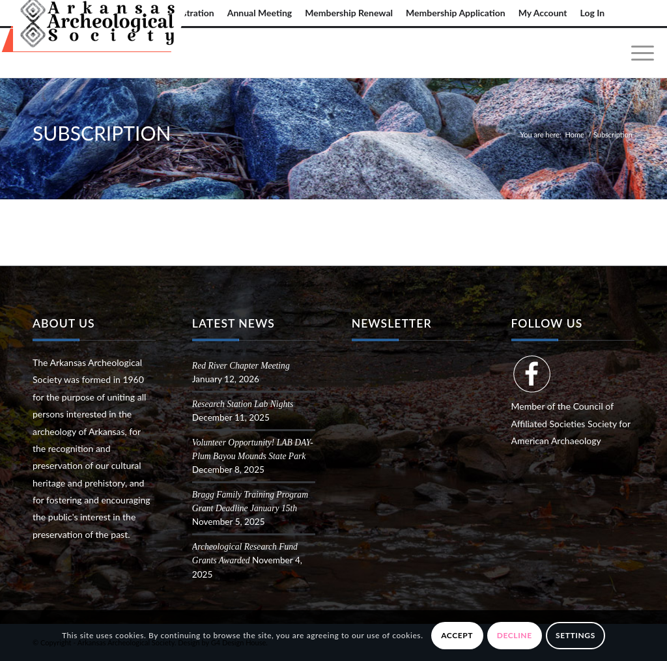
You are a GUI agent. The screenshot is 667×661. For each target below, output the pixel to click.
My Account (542, 12)
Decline (514, 635)
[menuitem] (260, 13)
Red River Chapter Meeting (241, 366)
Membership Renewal (349, 12)
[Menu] (638, 53)
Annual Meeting (259, 12)
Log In (592, 12)
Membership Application (455, 12)
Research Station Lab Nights (242, 404)
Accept (457, 635)
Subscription (102, 133)
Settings (575, 635)
